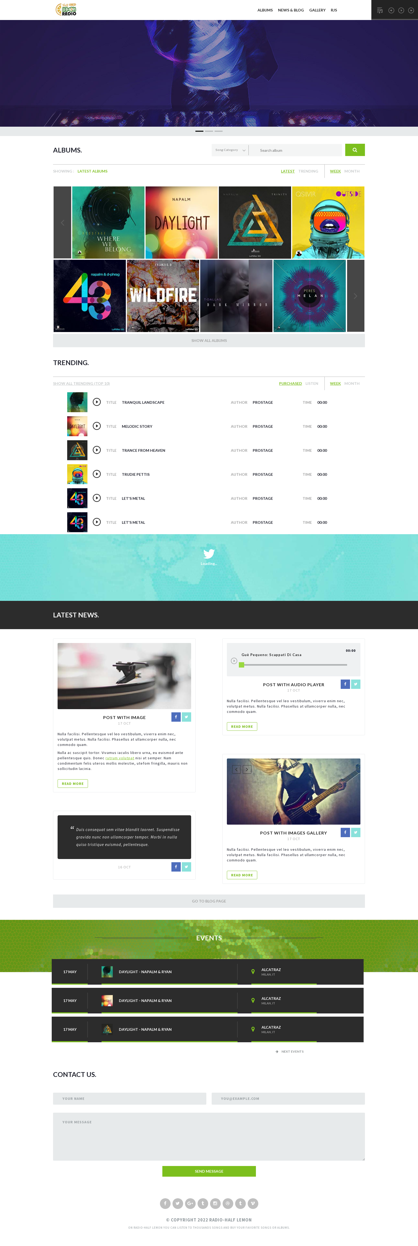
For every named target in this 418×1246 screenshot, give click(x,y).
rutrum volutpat (120, 758)
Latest (288, 171)
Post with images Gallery (293, 832)
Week (335, 171)
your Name (73, 1098)
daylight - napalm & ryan (145, 971)
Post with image (124, 717)
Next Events (290, 1051)
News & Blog (291, 10)
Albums (265, 10)
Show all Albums (209, 340)
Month (352, 171)
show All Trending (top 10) (81, 383)
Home (246, 10)
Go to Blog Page (209, 901)
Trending (308, 171)
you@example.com (240, 1098)
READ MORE (73, 783)
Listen (312, 383)
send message (209, 1171)
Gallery (317, 10)
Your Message (77, 1122)
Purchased (290, 383)
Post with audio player (293, 684)
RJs (334, 10)
